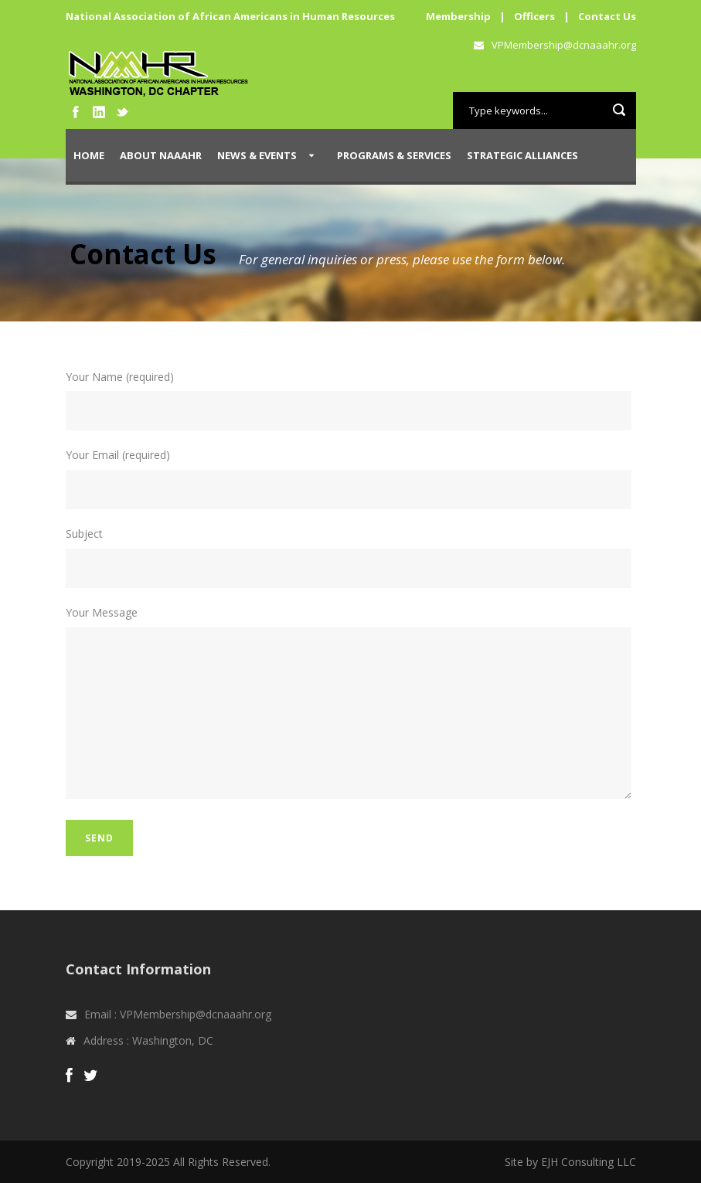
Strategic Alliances (522, 155)
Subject (351, 557)
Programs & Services (394, 155)
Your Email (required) (351, 478)
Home (88, 155)
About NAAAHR (161, 155)
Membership (458, 16)
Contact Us (607, 16)
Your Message (351, 704)
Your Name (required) (351, 400)
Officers (534, 16)
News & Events (257, 155)
